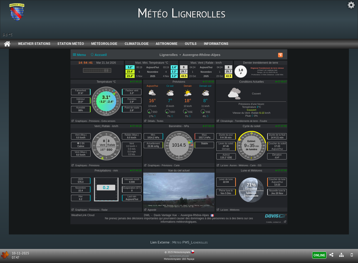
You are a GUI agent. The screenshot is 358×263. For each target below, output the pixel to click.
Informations (216, 44)
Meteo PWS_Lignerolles (189, 242)
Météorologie (104, 44)
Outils (191, 44)
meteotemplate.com (179, 255)
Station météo (70, 44)
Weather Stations (34, 44)
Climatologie (137, 44)
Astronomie (167, 44)
